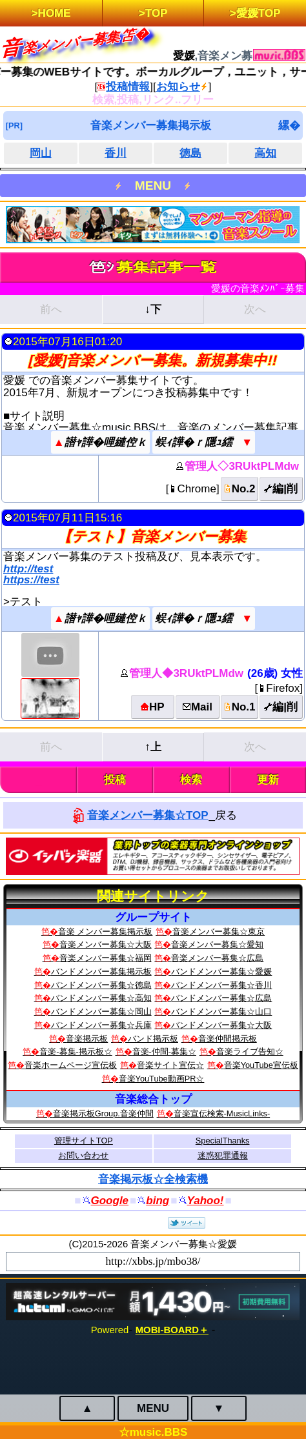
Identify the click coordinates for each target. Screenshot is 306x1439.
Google (110, 1200)
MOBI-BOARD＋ (172, 1330)
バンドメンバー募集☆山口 (221, 1011)
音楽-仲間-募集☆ (164, 1051)
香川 (116, 153)
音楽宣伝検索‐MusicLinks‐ (222, 1113)
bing (157, 1200)
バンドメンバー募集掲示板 (101, 971)
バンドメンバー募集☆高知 (101, 998)
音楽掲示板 (87, 1038)
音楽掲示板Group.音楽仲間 (103, 1113)
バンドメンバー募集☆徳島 (101, 985)
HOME (53, 13)
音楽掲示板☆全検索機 (153, 1179)
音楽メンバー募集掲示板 (150, 125)
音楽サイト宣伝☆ (170, 1065)
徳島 (190, 153)
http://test (28, 569)
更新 (268, 780)
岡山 (41, 153)
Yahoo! (205, 1200)
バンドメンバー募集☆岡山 (101, 1011)
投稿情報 (128, 87)
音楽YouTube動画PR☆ (162, 1078)
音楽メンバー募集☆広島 (217, 958)
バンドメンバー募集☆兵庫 (101, 1025)
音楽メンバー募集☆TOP (148, 815)
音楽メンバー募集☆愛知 (217, 944)
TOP (156, 13)
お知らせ (178, 87)
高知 (265, 153)
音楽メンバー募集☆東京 (218, 931)
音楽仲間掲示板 (227, 1038)
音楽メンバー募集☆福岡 (105, 958)
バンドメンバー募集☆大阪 (221, 1025)
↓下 (153, 309)
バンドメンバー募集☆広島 (221, 998)
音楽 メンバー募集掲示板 (105, 931)
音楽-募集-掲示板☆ (75, 1051)
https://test (31, 580)
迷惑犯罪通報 (223, 1155)
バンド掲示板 (153, 1038)
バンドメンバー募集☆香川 (221, 985)
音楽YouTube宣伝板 (261, 1065)
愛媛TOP (258, 13)
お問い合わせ (83, 1155)
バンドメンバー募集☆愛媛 (221, 971)
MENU (153, 185)
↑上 (153, 747)
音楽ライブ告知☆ (249, 1051)
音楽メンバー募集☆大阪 (105, 944)
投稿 (115, 780)
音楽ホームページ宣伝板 (71, 1065)
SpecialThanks (223, 1140)
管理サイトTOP (83, 1140)
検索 (191, 780)
